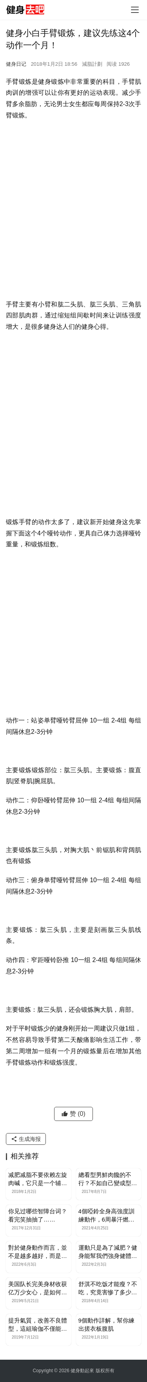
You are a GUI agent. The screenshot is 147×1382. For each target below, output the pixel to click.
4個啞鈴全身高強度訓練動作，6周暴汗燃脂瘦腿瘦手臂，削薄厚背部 (107, 1215)
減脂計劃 (92, 64)
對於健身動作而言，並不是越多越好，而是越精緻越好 (37, 1252)
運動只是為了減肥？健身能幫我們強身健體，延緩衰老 (107, 1252)
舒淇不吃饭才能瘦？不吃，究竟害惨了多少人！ (107, 1288)
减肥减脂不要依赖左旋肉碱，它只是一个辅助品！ (37, 1179)
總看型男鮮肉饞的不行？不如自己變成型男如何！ (107, 1179)
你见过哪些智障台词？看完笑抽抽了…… (37, 1215)
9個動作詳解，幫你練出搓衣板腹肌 (106, 1324)
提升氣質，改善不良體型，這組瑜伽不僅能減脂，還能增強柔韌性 (37, 1325)
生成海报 (26, 1138)
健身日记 (16, 64)
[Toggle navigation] (135, 10)
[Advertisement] (73, 202)
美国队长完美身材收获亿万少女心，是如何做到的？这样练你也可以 (37, 1288)
